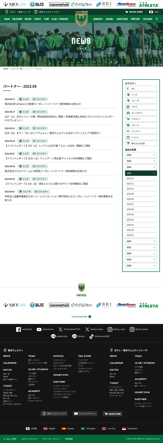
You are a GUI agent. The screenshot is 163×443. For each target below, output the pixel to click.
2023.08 (130, 199)
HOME (5, 68)
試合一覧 (6, 374)
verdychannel (45, 329)
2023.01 (130, 235)
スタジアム (32, 376)
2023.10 (130, 188)
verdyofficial (24, 329)
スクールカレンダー (60, 368)
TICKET (37, 19)
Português (88, 428)
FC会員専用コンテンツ (86, 363)
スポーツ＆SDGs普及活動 (62, 365)
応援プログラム (83, 371)
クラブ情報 (32, 373)
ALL (133, 88)
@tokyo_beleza (94, 329)
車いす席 (6, 398)
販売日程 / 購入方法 (10, 395)
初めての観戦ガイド (10, 379)
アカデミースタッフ (35, 401)
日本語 (31, 428)
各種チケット (8, 401)
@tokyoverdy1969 (99, 336)
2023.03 (130, 224)
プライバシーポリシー (51, 439)
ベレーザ (135, 100)
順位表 (5, 376)
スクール (135, 125)
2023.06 (130, 209)
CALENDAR (17, 19)
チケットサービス (116, 395)
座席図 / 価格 (7, 393)
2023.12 (130, 178)
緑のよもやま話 (138, 143)
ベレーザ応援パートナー (143, 406)
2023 (129, 173)
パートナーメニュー (60, 388)
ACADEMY (98, 19)
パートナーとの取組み (61, 397)
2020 (129, 253)
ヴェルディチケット (87, 413)
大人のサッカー (58, 363)
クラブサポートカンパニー (62, 394)
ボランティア (33, 382)
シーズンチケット (9, 390)
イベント (135, 137)
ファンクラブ (83, 360)
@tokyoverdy (59, 336)
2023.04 (130, 219)
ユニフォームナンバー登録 (37, 363)
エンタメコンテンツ (85, 368)
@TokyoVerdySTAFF (69, 329)
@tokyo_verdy (116, 329)
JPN (153, 11)
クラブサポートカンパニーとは (64, 391)
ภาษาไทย (108, 428)
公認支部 (31, 384)
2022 (129, 241)
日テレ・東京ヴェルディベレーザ (130, 350)
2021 (129, 247)
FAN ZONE (147, 19)
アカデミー (136, 119)
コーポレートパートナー (62, 386)
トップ (134, 94)
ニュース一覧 (17, 68)
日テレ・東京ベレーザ (20, 11)
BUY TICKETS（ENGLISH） (12, 404)
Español (68, 428)
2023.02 (130, 230)
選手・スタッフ (33, 360)
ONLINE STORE (136, 12)
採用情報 (69, 439)
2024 (129, 167)
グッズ (80, 365)
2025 (129, 161)
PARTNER (135, 19)
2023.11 (130, 183)
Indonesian (129, 428)
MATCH (28, 19)
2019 (129, 259)
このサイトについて (29, 439)
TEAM (46, 19)
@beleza (78, 336)
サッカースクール (59, 360)
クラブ (134, 106)
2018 (129, 265)
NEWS (7, 19)
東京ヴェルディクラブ (49, 11)
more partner (79, 317)
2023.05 (130, 214)
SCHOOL (109, 19)
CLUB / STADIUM (60, 19)
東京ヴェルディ (15, 350)
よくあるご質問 (9, 439)
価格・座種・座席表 (117, 390)
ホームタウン (137, 113)
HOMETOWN (122, 19)
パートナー (136, 131)
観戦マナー (32, 379)
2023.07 (130, 204)
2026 (129, 154)
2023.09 (130, 193)
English (49, 428)
